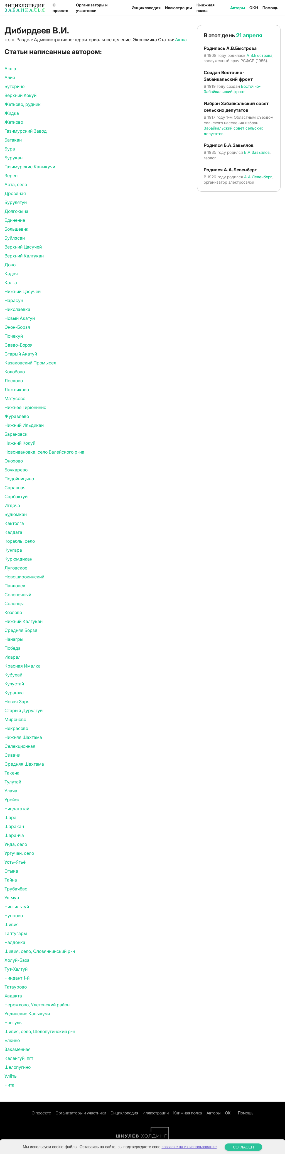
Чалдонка (14, 942)
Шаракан (14, 826)
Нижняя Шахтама (23, 737)
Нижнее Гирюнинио (25, 407)
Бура (9, 149)
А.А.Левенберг (258, 176)
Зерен (11, 175)
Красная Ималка (22, 666)
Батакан (13, 140)
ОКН (253, 7)
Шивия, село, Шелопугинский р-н (39, 1031)
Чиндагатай (16, 808)
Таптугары (15, 933)
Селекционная (19, 746)
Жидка (11, 113)
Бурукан (13, 157)
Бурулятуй (15, 202)
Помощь (270, 7)
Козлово (13, 612)
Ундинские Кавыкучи (27, 1013)
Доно (10, 264)
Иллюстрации (178, 7)
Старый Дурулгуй (23, 710)
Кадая (11, 273)
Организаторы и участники (92, 8)
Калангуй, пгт (18, 1058)
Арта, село (15, 184)
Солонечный (17, 594)
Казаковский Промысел (30, 363)
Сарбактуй (16, 496)
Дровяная (15, 193)
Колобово (14, 371)
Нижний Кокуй (19, 443)
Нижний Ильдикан (24, 425)
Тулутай (12, 782)
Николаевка (17, 309)
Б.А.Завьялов (257, 152)
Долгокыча (16, 211)
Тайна (10, 880)
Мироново (15, 719)
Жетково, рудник (22, 104)
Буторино (14, 86)
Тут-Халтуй (16, 969)
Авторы (237, 7)
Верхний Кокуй (20, 95)
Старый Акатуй (20, 354)
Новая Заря (17, 701)
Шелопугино (17, 1067)
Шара (10, 817)
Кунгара (13, 550)
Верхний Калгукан (24, 256)
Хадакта (13, 996)
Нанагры (13, 639)
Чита (9, 1085)
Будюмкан (15, 514)
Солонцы (14, 603)
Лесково (13, 380)
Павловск (14, 585)
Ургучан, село (19, 853)
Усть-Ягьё (15, 862)
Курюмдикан (18, 559)
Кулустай (14, 683)
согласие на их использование (189, 1151)
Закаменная (17, 1049)
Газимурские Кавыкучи (29, 166)
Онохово (13, 461)
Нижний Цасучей (22, 291)
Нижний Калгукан (23, 621)
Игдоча (12, 505)
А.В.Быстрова (259, 55)
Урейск (12, 799)
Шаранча (14, 835)
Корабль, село (19, 541)
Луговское (15, 568)
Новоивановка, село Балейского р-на (44, 452)
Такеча (11, 773)
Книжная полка (205, 8)
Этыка (11, 871)
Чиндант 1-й (17, 978)
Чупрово (13, 915)
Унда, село (15, 844)
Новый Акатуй (19, 318)
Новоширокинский (24, 577)
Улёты (11, 1076)
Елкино (12, 1040)
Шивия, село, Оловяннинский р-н (39, 951)
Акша (181, 39)
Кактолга (14, 523)
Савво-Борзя (18, 345)
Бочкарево (16, 470)
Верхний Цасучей (23, 247)
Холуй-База (17, 960)
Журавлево (16, 416)
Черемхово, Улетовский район (37, 1004)
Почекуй (13, 336)
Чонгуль (13, 1022)
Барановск (16, 434)
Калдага (13, 532)
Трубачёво (15, 889)
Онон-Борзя (17, 327)
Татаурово (15, 987)
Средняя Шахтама (24, 764)
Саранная (15, 487)
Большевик (16, 229)
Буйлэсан (14, 238)
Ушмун (11, 897)
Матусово (14, 398)
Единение (14, 220)
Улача (10, 790)
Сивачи (12, 755)
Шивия (11, 924)
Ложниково (16, 389)
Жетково (13, 122)
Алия (9, 77)
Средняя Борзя (20, 630)
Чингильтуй (16, 906)
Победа (12, 648)
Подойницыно (19, 478)
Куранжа (14, 692)
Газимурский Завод (25, 131)
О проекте (60, 8)
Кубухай (13, 675)
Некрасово (16, 728)
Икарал (12, 657)
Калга (10, 282)
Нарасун (13, 300)
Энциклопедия (146, 7)
